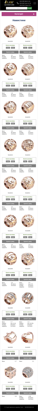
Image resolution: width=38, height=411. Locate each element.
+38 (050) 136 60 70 (25, 5)
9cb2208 (10, 268)
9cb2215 (27, 117)
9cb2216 (10, 117)
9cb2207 (27, 268)
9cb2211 (27, 193)
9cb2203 (27, 347)
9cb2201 (27, 382)
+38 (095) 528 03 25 (24, 1)
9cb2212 (10, 193)
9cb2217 (27, 79)
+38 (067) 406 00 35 (25, 3)
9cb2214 (10, 155)
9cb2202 (10, 382)
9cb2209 (27, 231)
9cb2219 (27, 41)
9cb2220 (10, 41)
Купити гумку (10, 52)
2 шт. (8, 47)
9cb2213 (27, 155)
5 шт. (13, 47)
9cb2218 (10, 79)
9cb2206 (10, 308)
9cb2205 (27, 308)
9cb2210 (10, 231)
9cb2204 (10, 347)
